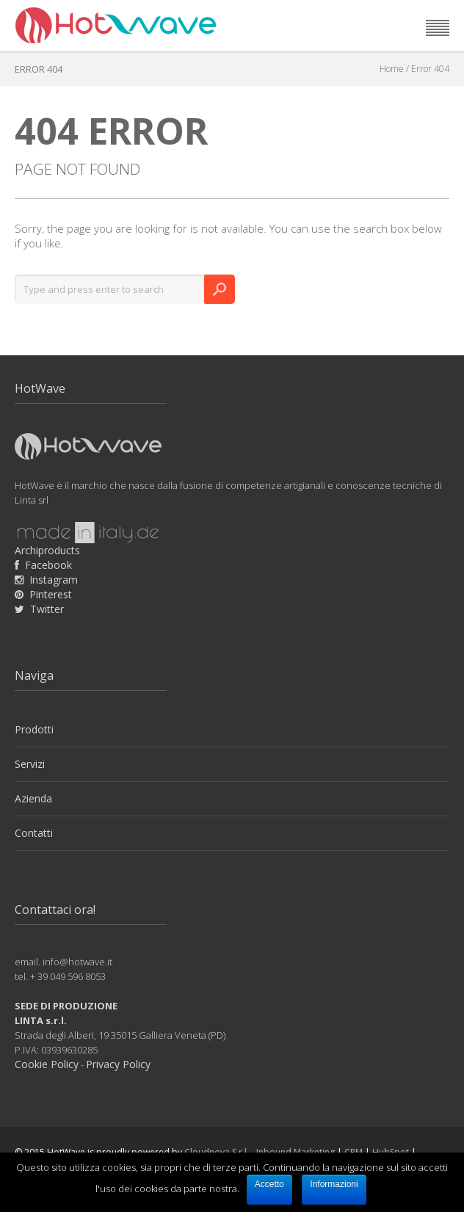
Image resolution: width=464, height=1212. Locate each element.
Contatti (34, 833)
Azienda (33, 798)
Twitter (47, 609)
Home (392, 68)
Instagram (53, 580)
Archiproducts (47, 550)
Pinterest (50, 594)
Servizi (30, 764)
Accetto (269, 1184)
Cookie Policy (47, 1064)
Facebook (48, 565)
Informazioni (334, 1184)
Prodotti (34, 729)
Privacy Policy (118, 1064)
